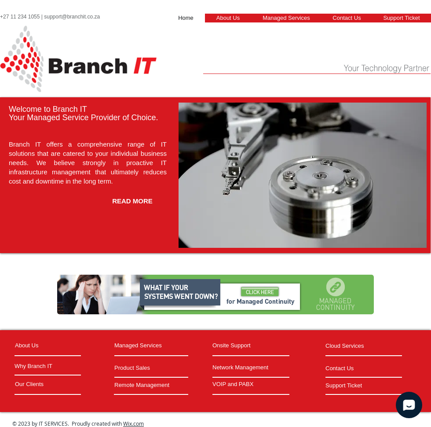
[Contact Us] (349, 368)
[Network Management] (249, 367)
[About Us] (48, 345)
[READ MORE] (132, 201)
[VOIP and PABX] (248, 384)
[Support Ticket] (361, 385)
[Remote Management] (150, 385)
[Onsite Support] (239, 345)
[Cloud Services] (361, 346)
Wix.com (133, 423)
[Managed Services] (147, 345)
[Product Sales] (141, 368)
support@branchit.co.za (72, 17)
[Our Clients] (48, 384)
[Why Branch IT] (47, 366)
